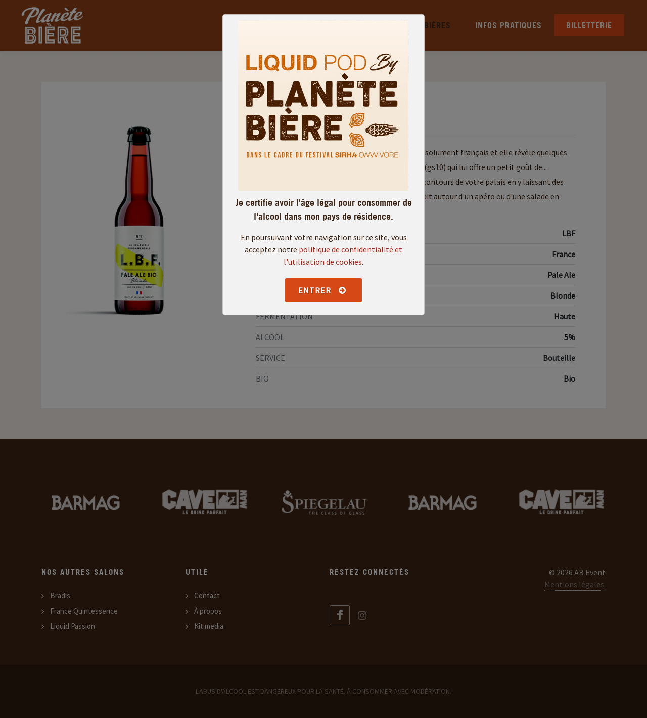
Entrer (322, 290)
